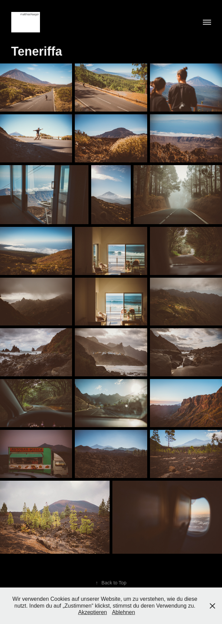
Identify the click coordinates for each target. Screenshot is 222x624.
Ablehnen (123, 612)
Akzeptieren (92, 612)
